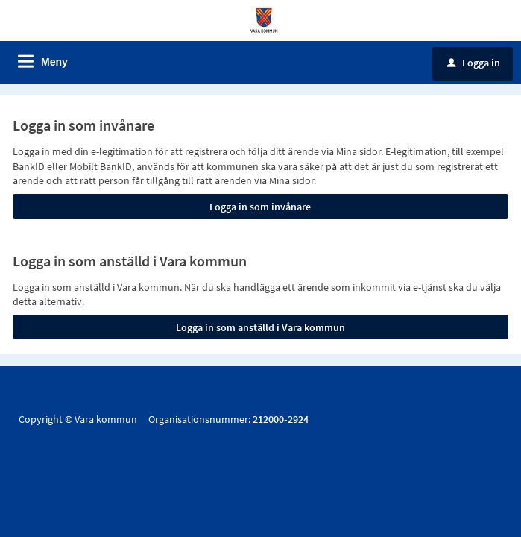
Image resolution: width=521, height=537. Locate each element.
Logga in (473, 62)
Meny (54, 62)
